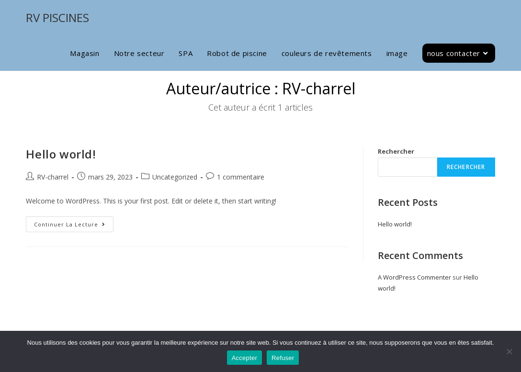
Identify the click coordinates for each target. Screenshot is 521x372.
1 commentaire (240, 176)
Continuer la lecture (73, 222)
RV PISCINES (57, 17)
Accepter (244, 357)
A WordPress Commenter (414, 277)
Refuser (283, 357)
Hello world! (61, 154)
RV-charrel (52, 176)
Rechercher (396, 151)
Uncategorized (174, 176)
